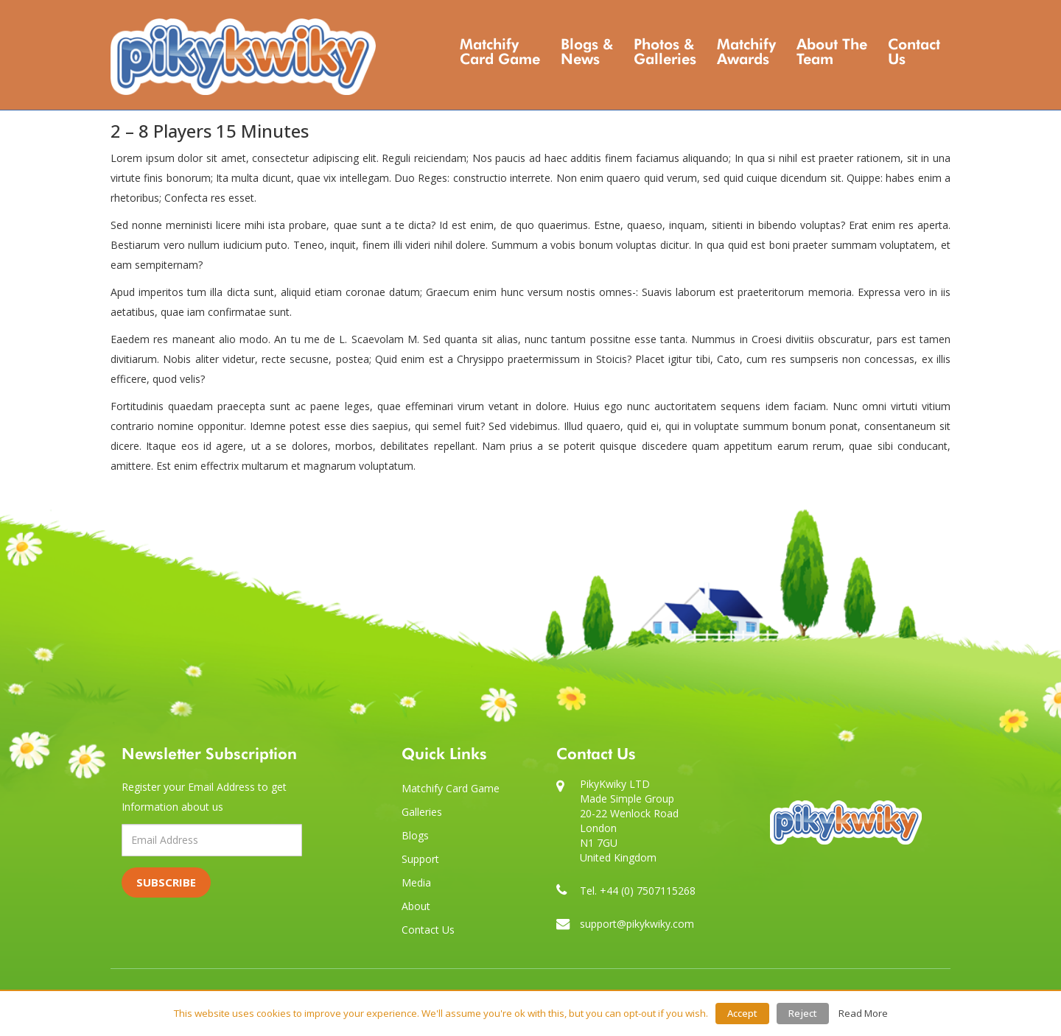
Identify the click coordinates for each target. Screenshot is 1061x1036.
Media (416, 882)
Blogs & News (587, 51)
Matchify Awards (746, 51)
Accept (742, 1013)
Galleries (422, 812)
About (416, 906)
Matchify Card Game (500, 51)
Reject (802, 1013)
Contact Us (914, 51)
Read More (863, 1013)
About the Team (831, 51)
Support (420, 859)
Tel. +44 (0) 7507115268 (638, 891)
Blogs (415, 835)
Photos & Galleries (665, 51)
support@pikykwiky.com (637, 924)
